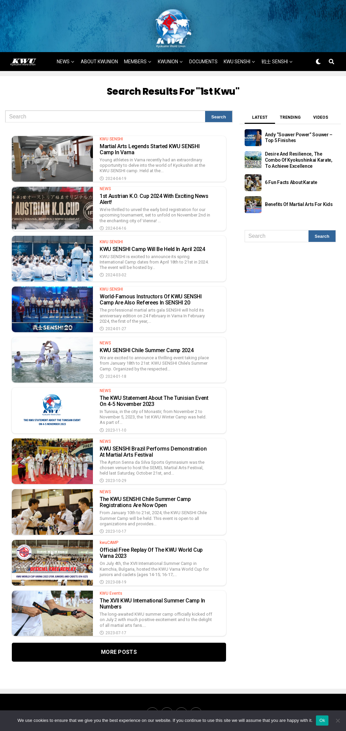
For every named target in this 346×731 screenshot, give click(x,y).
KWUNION (168, 64)
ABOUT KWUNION (99, 64)
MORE (199, 84)
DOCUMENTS (203, 64)
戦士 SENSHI (275, 64)
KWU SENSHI (237, 64)
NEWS (63, 64)
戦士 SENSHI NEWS (161, 84)
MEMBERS (135, 64)
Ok (322, 720)
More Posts (119, 654)
